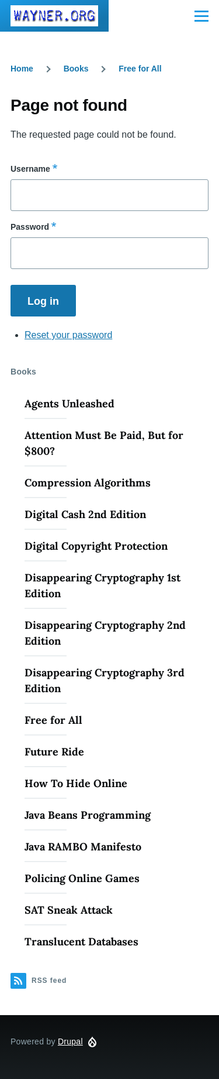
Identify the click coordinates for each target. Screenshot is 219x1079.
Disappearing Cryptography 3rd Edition (105, 680)
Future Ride (54, 751)
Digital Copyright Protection (96, 546)
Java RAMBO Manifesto (83, 846)
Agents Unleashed (69, 403)
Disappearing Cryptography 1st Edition (102, 585)
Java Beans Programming (88, 815)
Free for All (140, 68)
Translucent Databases (81, 941)
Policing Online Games (82, 878)
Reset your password (68, 335)
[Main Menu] (201, 15)
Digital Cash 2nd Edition (85, 514)
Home (22, 68)
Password (30, 227)
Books (76, 68)
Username (30, 168)
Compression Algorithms (88, 482)
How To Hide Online (76, 783)
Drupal (70, 1041)
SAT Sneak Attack (69, 910)
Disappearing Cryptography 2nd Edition (105, 633)
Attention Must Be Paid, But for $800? (104, 443)
